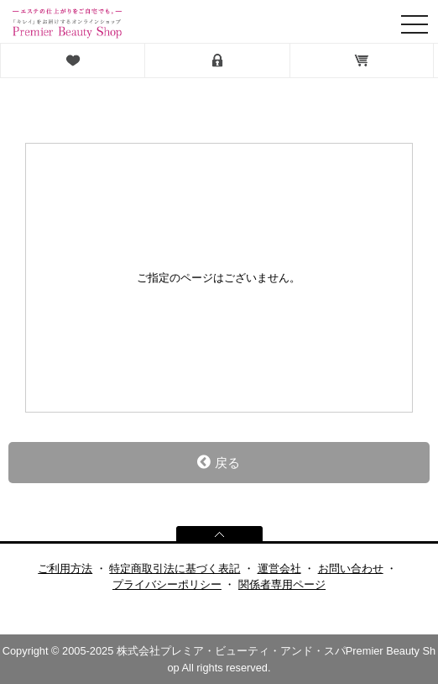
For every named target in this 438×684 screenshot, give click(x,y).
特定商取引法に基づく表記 (174, 568)
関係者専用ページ (282, 584)
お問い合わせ (350, 568)
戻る (218, 462)
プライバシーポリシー (167, 584)
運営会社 (279, 568)
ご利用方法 (65, 568)
